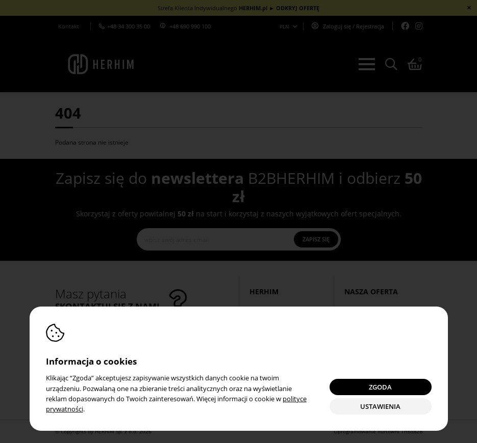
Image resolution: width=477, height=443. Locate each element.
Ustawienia (380, 406)
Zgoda (380, 387)
